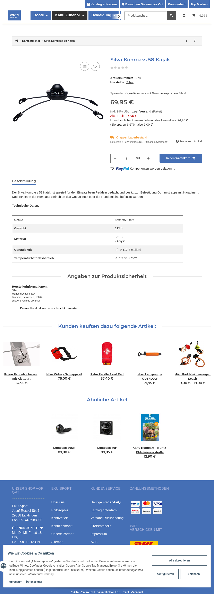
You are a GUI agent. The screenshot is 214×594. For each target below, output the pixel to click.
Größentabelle (101, 526)
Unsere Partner (62, 534)
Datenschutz (36, 581)
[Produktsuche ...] (146, 15)
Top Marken (199, 4)
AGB (94, 542)
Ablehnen (191, 574)
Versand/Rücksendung (107, 518)
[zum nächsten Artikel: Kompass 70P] (195, 41)
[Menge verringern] (115, 158)
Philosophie (59, 510)
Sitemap (57, 542)
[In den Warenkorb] (15, 54)
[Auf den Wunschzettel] (95, 66)
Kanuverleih (177, 4)
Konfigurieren (163, 574)
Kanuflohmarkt (61, 526)
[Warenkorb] (200, 15)
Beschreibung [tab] (24, 181)
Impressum (17, 581)
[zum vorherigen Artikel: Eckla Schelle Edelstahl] (186, 41)
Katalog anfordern (104, 4)
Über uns (58, 502)
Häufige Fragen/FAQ (106, 502)
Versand (145, 111)
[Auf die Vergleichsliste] (84, 66)
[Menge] (126, 158)
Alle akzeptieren (177, 560)
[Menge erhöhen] (148, 158)
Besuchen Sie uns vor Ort (144, 4)
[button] (184, 15)
